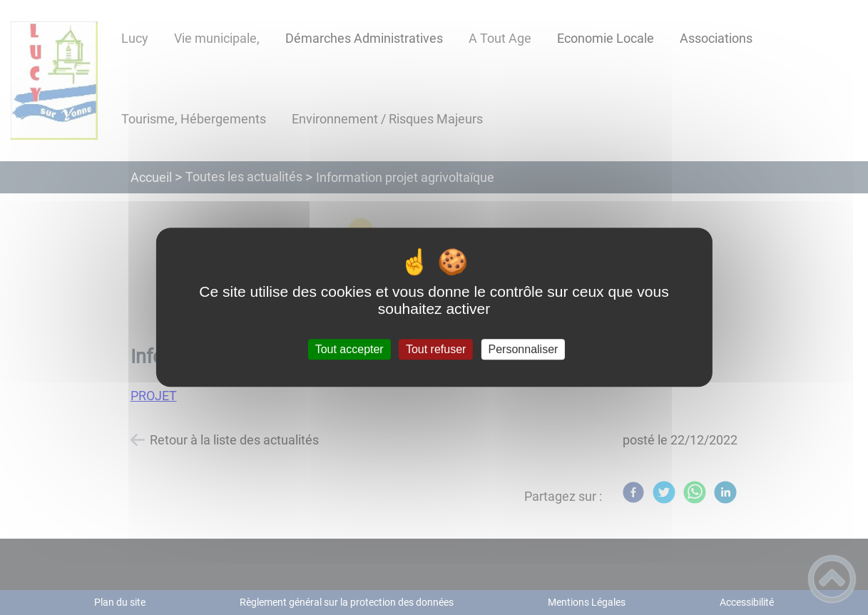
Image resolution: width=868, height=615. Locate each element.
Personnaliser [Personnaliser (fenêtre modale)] (523, 349)
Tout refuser (436, 349)
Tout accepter (349, 349)
